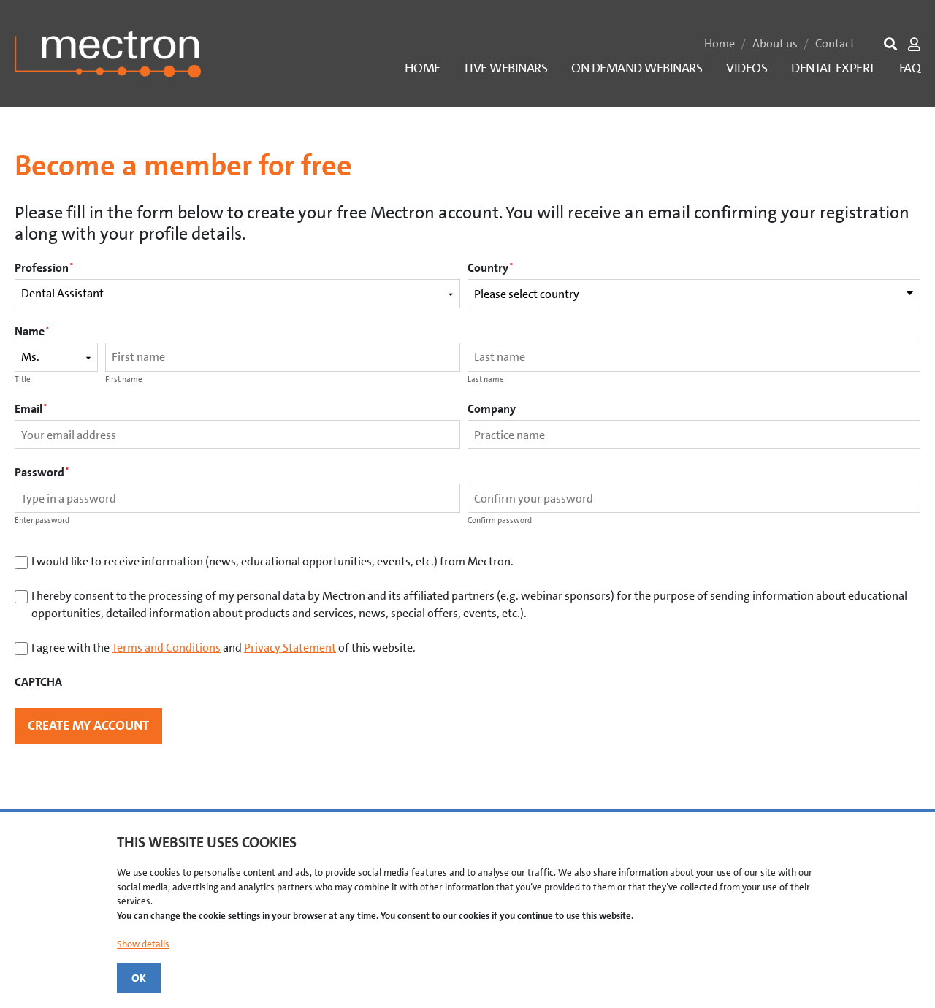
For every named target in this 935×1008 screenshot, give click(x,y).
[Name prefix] (56, 357)
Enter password (42, 520)
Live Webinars (506, 68)
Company (492, 408)
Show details (143, 944)
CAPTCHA (38, 682)
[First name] (282, 357)
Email (31, 408)
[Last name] (694, 357)
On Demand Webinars (636, 68)
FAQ (910, 68)
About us (775, 43)
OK (138, 978)
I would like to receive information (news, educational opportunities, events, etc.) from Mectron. (272, 561)
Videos (746, 68)
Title (23, 379)
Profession (44, 267)
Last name (486, 379)
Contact (835, 43)
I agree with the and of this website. (223, 647)
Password (42, 472)
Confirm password (500, 520)
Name (32, 331)
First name (123, 379)
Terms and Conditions (166, 647)
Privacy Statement (290, 647)
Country (490, 267)
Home (719, 43)
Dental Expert (833, 68)
